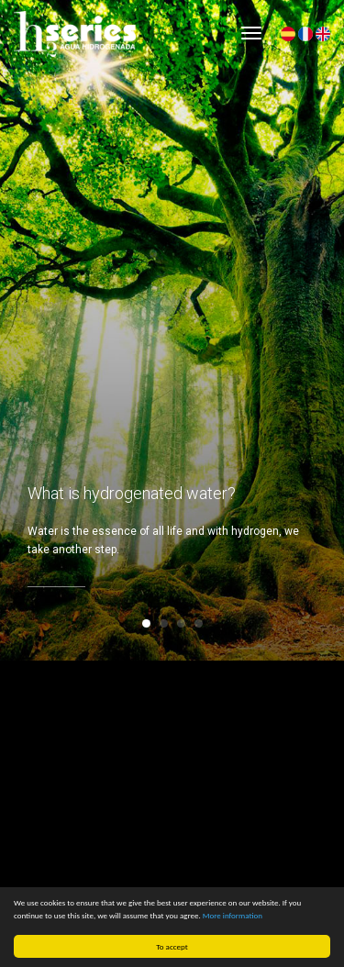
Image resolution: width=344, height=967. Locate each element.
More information (232, 915)
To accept (171, 946)
